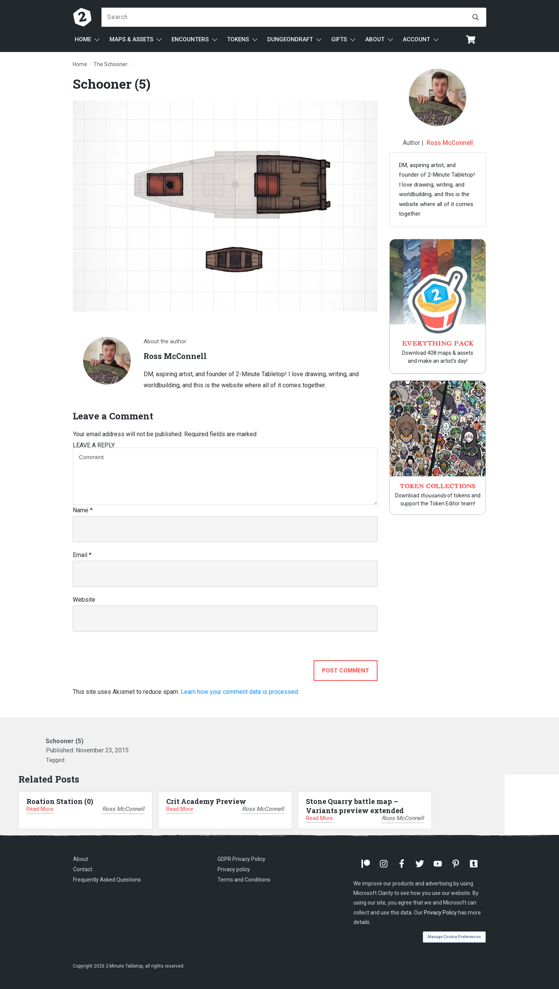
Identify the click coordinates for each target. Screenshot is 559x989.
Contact (82, 869)
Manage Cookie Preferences (454, 937)
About (80, 859)
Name (83, 510)
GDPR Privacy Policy (241, 859)
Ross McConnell (450, 142)
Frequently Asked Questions (107, 880)
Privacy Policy (440, 912)
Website (84, 599)
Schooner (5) (111, 83)
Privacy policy (233, 869)
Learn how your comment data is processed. (240, 691)
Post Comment (345, 670)
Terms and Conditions (243, 880)
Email (82, 555)
